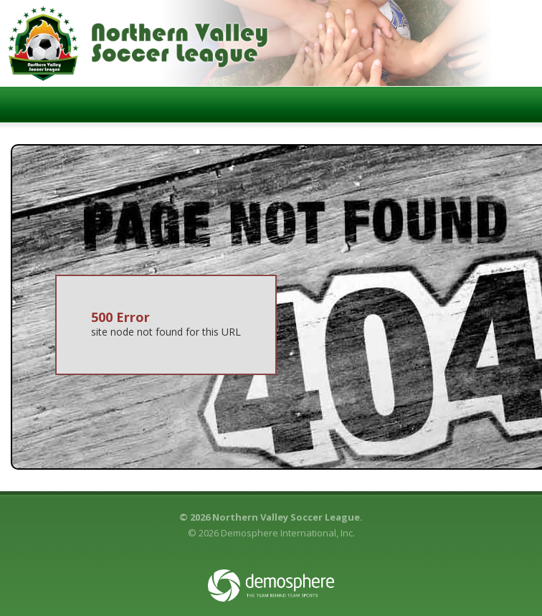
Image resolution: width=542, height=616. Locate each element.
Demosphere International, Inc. (288, 532)
